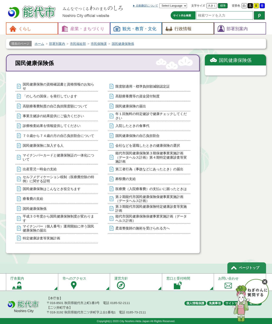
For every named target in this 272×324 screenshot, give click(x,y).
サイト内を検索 (182, 15)
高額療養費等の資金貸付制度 (137, 96)
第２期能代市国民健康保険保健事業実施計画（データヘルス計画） (149, 199)
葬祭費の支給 (125, 179)
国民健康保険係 (35, 208)
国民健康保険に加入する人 (43, 145)
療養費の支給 (33, 198)
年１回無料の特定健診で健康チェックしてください (151, 116)
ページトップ (249, 268)
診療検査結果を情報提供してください (52, 126)
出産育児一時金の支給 (40, 169)
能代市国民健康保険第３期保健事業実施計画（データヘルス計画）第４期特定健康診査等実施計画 (151, 157)
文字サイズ (198, 5)
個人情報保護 (195, 303)
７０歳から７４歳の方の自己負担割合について (58, 136)
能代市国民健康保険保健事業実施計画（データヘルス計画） (151, 218)
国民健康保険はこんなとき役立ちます (52, 189)
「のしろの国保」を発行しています (50, 96)
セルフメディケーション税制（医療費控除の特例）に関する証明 (58, 179)
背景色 (236, 5)
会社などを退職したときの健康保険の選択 (147, 145)
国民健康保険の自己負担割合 (137, 136)
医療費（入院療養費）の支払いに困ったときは (151, 189)
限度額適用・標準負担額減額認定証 (142, 86)
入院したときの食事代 (132, 126)
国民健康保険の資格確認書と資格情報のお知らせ (58, 86)
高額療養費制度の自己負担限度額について (55, 106)
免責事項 (215, 303)
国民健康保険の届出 (130, 106)
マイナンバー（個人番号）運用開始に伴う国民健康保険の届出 (58, 228)
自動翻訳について (147, 5)
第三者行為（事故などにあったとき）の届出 (149, 169)
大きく (212, 5)
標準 (223, 5)
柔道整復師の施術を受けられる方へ (142, 228)
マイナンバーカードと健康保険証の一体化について (58, 157)
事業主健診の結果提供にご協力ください (53, 116)
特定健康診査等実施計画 (41, 238)
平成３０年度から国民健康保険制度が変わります (58, 218)
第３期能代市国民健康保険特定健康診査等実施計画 (151, 208)
